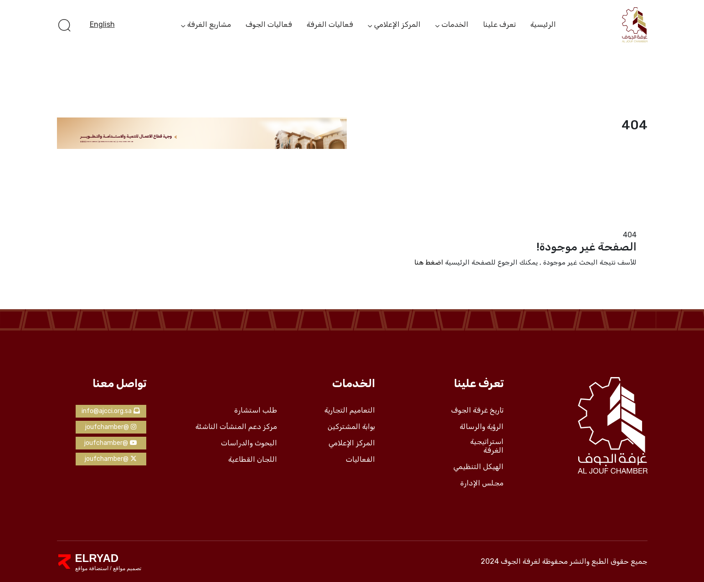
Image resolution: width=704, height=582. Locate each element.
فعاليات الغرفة (330, 24)
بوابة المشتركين (351, 427)
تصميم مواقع (127, 568)
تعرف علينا (499, 24)
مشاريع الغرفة (209, 25)
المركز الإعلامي (397, 25)
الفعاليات (360, 459)
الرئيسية (543, 24)
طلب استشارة (255, 410)
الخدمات (455, 25)
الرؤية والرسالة (482, 427)
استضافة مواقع (91, 568)
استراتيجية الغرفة (487, 446)
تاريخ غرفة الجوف (477, 410)
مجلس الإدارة (482, 483)
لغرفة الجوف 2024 (510, 561)
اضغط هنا (428, 262)
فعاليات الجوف (269, 24)
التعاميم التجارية (349, 410)
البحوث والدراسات (249, 443)
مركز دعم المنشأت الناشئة (236, 427)
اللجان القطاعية (252, 459)
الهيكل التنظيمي (478, 467)
